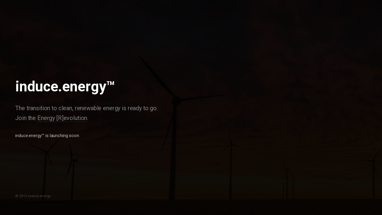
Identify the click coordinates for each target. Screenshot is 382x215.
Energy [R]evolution (62, 118)
